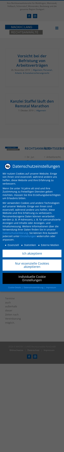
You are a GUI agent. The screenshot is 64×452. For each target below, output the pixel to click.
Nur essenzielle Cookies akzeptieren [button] (32, 264)
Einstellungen (28, 235)
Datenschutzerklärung (15, 232)
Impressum (51, 287)
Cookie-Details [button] (15, 287)
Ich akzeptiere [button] (32, 253)
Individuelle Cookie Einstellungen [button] (32, 278)
